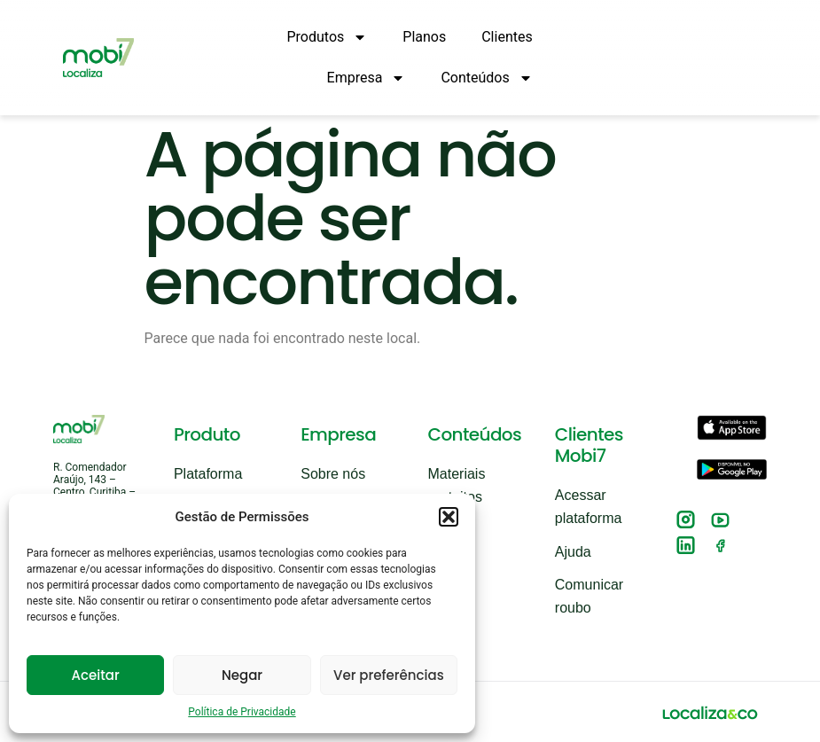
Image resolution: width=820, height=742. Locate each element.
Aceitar (96, 675)
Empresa (366, 78)
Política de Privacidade (241, 712)
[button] (448, 517)
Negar (242, 675)
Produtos (327, 37)
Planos (424, 36)
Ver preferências (388, 675)
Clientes (507, 36)
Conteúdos (486, 78)
